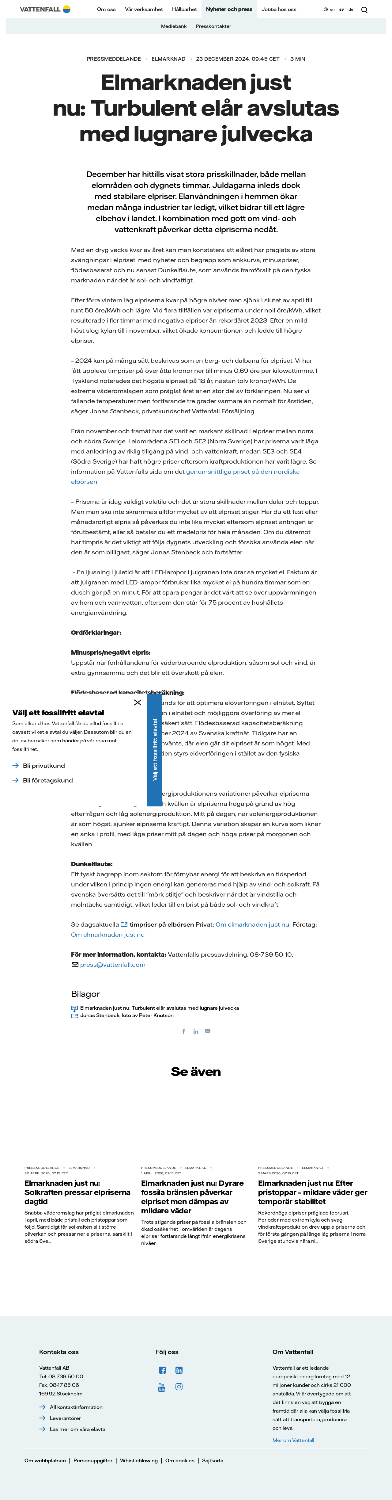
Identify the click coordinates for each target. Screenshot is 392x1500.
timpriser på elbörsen (162, 924)
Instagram (179, 1387)
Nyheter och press (229, 9)
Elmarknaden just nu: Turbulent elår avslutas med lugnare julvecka (159, 1008)
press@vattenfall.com (112, 964)
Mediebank (174, 26)
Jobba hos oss (279, 9)
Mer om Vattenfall (293, 1440)
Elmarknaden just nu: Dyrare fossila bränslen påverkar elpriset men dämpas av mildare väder (192, 1196)
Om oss (106, 9)
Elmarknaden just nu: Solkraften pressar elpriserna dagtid (77, 1192)
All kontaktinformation (76, 1407)
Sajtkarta (212, 1460)
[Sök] (364, 9)
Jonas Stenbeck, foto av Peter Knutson (127, 1015)
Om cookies (179, 1460)
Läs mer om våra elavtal (78, 1429)
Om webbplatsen (45, 1460)
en (332, 9)
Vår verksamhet (144, 9)
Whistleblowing (139, 1460)
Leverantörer (65, 1418)
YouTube (162, 1387)
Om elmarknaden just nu (252, 924)
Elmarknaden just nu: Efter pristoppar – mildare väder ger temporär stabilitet (313, 1192)
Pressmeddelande (114, 59)
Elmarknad (169, 59)
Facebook (162, 1370)
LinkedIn (179, 1370)
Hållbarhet (184, 9)
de (351, 9)
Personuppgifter (93, 1460)
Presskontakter (213, 26)
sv (341, 9)
